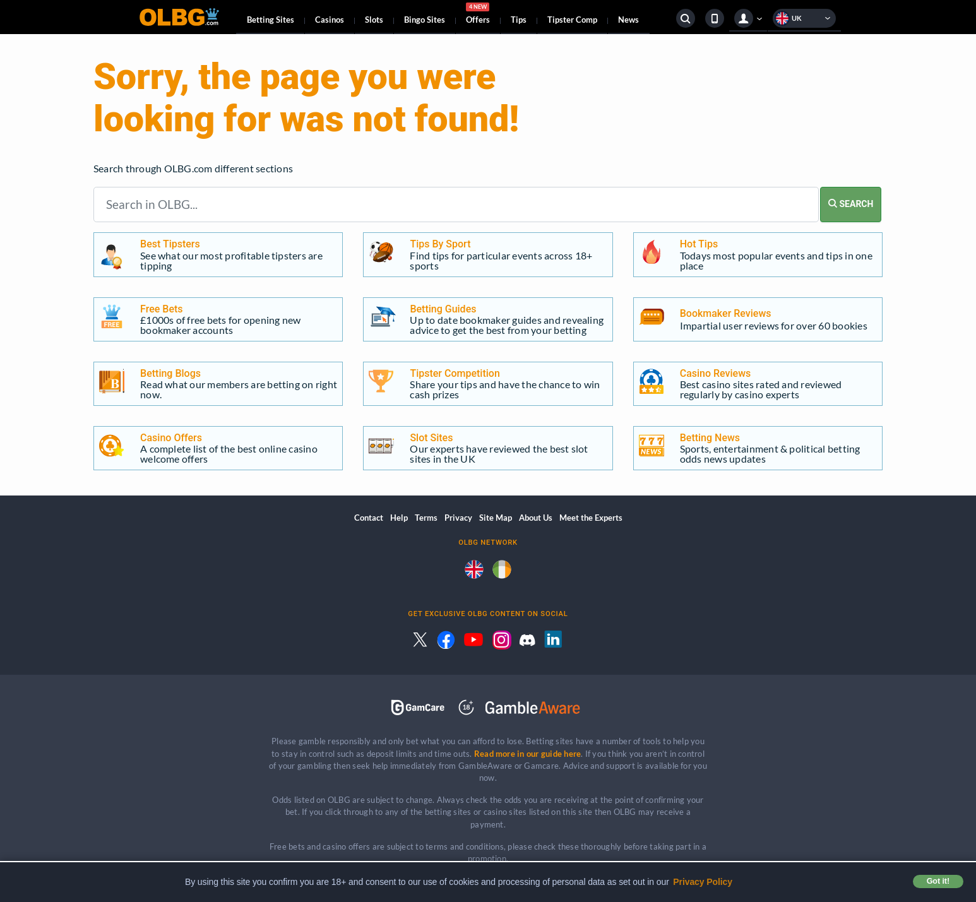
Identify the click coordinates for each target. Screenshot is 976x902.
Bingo (424, 20)
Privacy (458, 518)
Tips (519, 20)
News (628, 20)
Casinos (329, 20)
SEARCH (850, 204)
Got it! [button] (938, 881)
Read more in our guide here (527, 754)
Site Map (495, 518)
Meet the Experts (590, 518)
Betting (270, 20)
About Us (535, 518)
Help (399, 518)
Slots (374, 20)
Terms (426, 518)
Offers (478, 15)
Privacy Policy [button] (702, 882)
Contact (368, 518)
